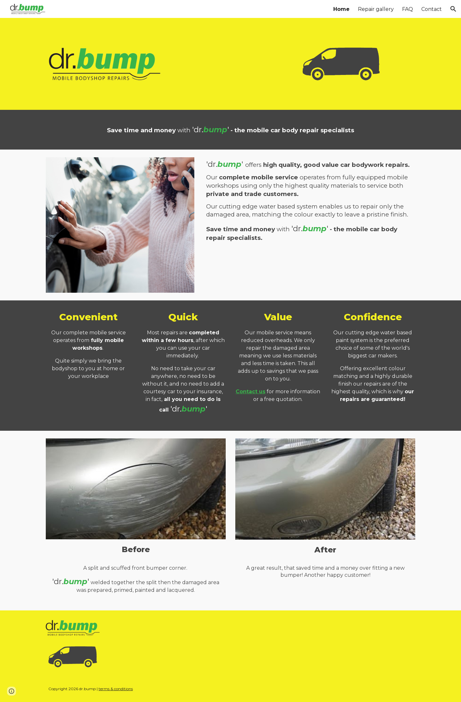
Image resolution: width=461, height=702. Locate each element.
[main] (230, 130)
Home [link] (341, 9)
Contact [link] (431, 9)
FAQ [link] (407, 9)
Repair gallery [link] (376, 9)
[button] (453, 9)
